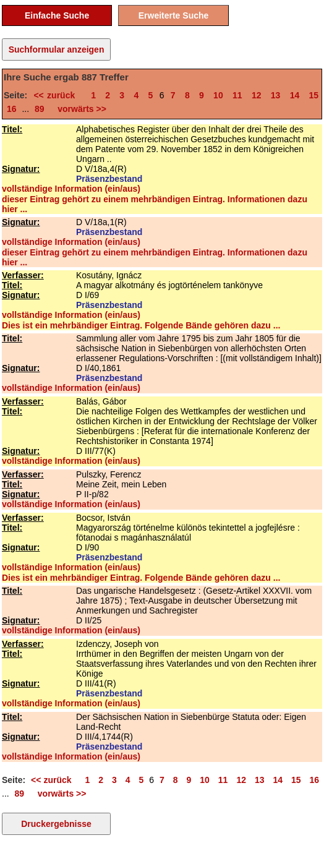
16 (12, 109)
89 (40, 109)
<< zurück (57, 95)
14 (295, 95)
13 (276, 95)
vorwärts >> (79, 109)
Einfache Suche (57, 15)
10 (218, 95)
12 (257, 95)
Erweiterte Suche (174, 15)
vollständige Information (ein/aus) (71, 189)
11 (237, 95)
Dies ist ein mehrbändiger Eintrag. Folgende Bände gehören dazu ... (141, 325)
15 (314, 95)
